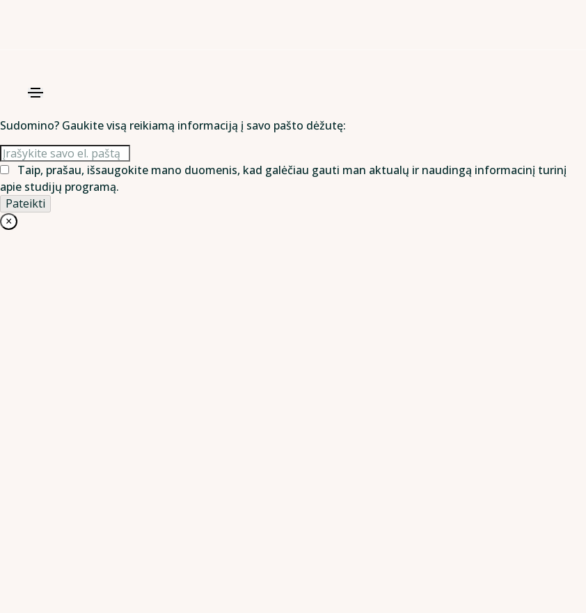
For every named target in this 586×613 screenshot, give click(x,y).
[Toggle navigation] (35, 93)
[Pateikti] (25, 203)
